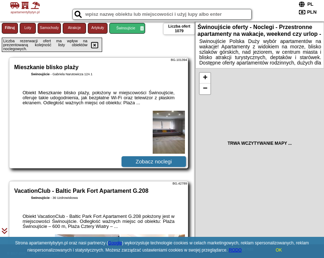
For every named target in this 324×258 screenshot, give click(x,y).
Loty (27, 28)
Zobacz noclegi (154, 161)
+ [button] (205, 78)
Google (115, 242)
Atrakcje (74, 28)
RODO (235, 250)
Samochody (49, 28)
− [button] (205, 88)
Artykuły (97, 28)
